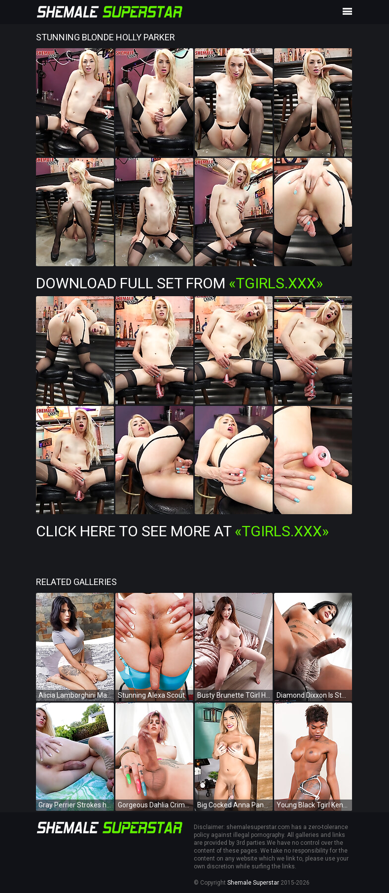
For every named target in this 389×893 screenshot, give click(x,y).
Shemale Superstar (253, 882)
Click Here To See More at (182, 531)
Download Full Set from (179, 283)
